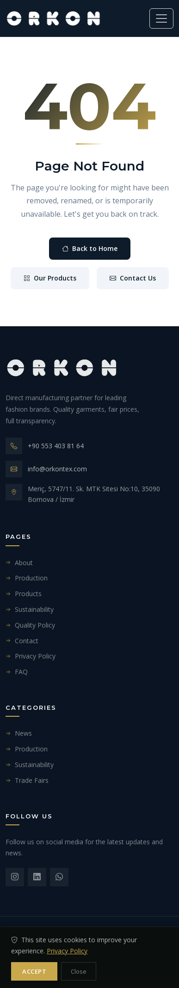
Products (24, 593)
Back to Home (89, 248)
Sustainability (30, 609)
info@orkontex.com (57, 468)
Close (78, 971)
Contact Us (133, 278)
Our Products (50, 278)
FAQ (17, 671)
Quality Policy (30, 625)
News (19, 733)
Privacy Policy (31, 656)
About (19, 562)
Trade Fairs (27, 780)
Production (27, 577)
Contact (22, 640)
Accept (34, 971)
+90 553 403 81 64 (56, 445)
